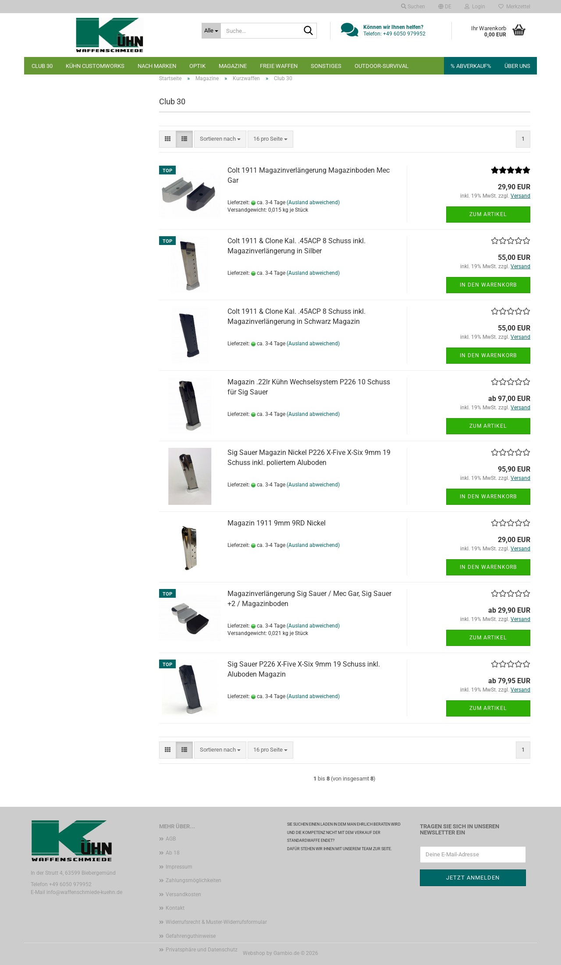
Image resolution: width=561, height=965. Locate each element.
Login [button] (475, 7)
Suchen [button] (413, 7)
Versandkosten (183, 894)
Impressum (179, 867)
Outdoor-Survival (381, 66)
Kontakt (175, 908)
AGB (171, 839)
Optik (197, 66)
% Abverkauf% (471, 66)
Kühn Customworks (95, 66)
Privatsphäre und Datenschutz (202, 950)
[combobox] (220, 139)
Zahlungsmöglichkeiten (193, 880)
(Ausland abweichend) (313, 202)
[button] (445, 6)
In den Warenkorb (488, 285)
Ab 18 (173, 853)
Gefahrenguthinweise (191, 936)
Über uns (517, 66)
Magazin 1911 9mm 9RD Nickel (276, 523)
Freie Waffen (279, 66)
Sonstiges (326, 66)
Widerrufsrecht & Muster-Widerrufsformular (216, 922)
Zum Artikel (488, 214)
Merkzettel (514, 7)
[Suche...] (211, 31)
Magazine (233, 66)
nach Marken (157, 66)
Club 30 (42, 66)
